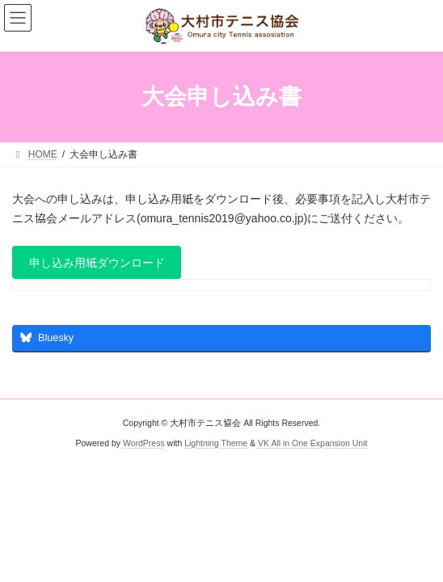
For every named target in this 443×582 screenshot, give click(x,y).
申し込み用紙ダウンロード (97, 262)
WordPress (144, 443)
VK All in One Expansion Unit (312, 443)
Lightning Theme (215, 443)
